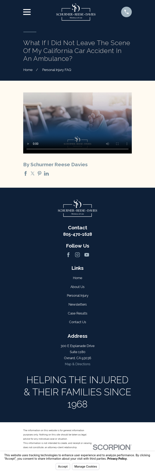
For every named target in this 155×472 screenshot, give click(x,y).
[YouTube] (86, 254)
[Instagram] (77, 254)
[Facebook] (68, 254)
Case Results (77, 313)
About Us (77, 287)
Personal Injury (77, 295)
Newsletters (77, 304)
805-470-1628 (77, 234)
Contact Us (77, 322)
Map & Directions (77, 364)
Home (77, 278)
